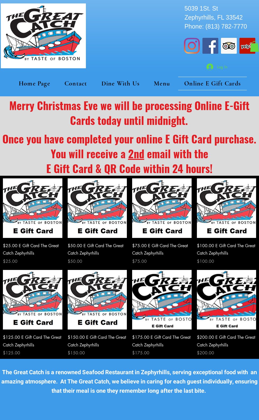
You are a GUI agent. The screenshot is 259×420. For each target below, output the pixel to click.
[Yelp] (247, 46)
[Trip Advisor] (229, 46)
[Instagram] (192, 46)
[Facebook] (210, 46)
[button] (254, 46)
